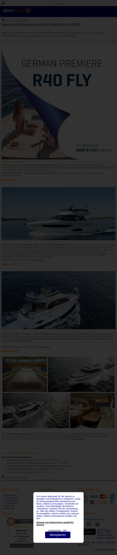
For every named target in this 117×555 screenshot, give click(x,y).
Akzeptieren (58, 534)
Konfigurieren (54, 530)
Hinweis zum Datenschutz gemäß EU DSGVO (55, 523)
